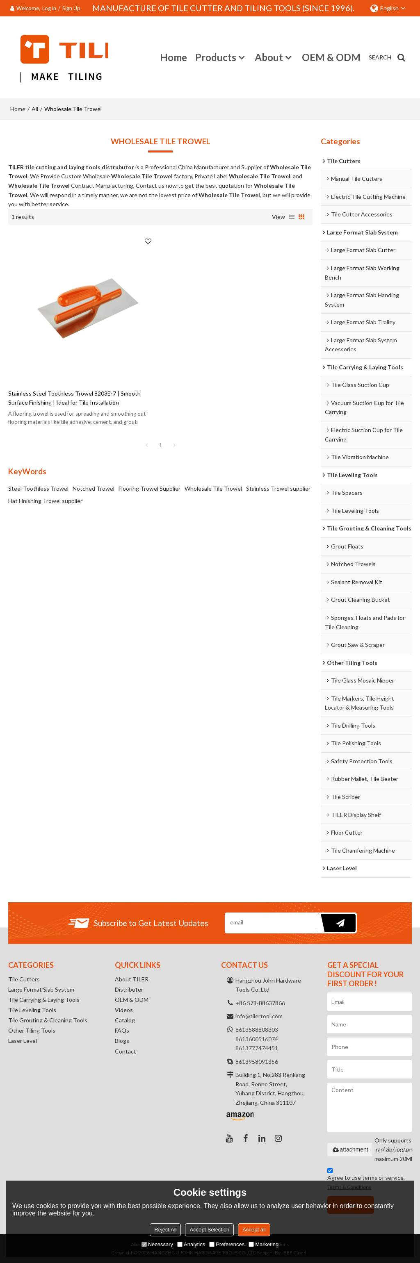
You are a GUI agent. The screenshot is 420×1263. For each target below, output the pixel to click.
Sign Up (71, 8)
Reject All (165, 1230)
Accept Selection (209, 1230)
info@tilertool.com (259, 1016)
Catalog (125, 1020)
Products (215, 57)
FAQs (122, 1030)
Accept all (253, 1230)
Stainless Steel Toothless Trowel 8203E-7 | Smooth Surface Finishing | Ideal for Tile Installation (74, 398)
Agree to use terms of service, (366, 1180)
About (269, 57)
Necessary (157, 1244)
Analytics (191, 1244)
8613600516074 (256, 1038)
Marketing (263, 1244)
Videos (124, 1009)
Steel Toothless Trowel (38, 488)
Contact (125, 1051)
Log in (49, 8)
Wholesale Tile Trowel (213, 488)
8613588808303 (256, 1029)
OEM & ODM (331, 57)
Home (173, 57)
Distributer (129, 989)
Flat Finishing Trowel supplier (45, 500)
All (35, 108)
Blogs (122, 1040)
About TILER (131, 979)
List (292, 217)
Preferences (226, 1244)
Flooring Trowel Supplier (149, 488)
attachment (349, 1149)
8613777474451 (256, 1048)
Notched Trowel (93, 488)
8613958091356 (256, 1061)
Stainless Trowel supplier (278, 488)
